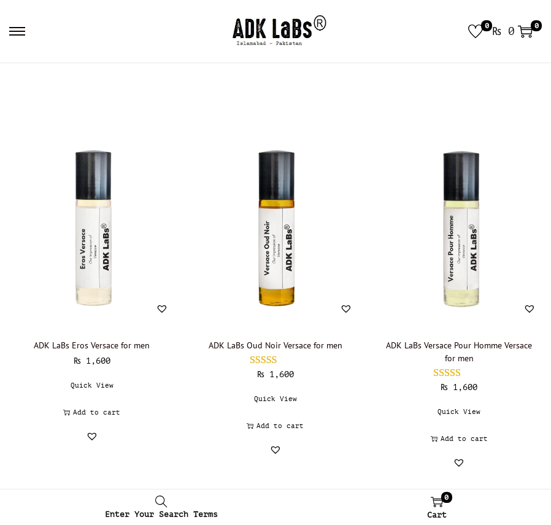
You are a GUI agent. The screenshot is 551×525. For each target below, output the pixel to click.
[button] (162, 308)
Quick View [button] (92, 385)
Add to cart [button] (91, 412)
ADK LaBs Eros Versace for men (92, 345)
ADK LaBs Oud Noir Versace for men (275, 345)
